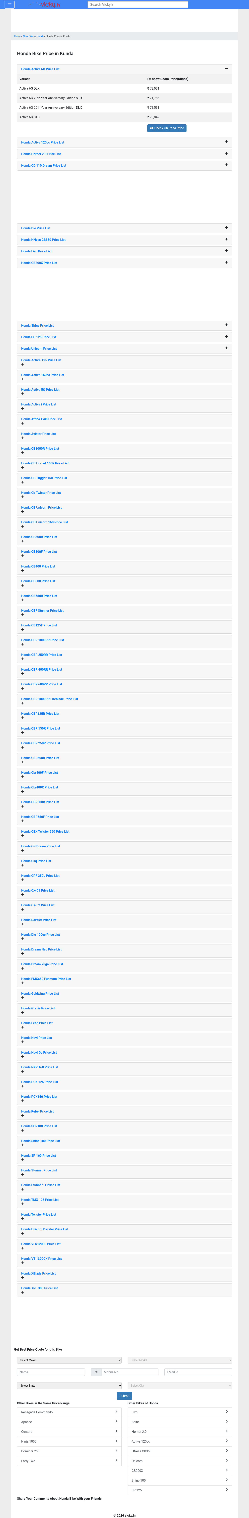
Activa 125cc (180, 1441)
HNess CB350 (180, 1451)
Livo (180, 1412)
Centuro (69, 1431)
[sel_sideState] (69, 1385)
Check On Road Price (167, 128)
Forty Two (69, 1461)
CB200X (180, 1470)
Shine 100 (180, 1480)
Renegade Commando (69, 1412)
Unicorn (180, 1461)
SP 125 (180, 1490)
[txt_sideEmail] (198, 1372)
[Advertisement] (124, 195)
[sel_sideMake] (69, 1360)
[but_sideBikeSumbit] (124, 1396)
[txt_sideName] (51, 1372)
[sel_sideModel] (180, 1360)
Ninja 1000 (69, 1441)
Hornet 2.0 (180, 1431)
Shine (180, 1422)
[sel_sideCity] (180, 1385)
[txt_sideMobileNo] (129, 1372)
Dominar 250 (69, 1451)
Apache (69, 1422)
